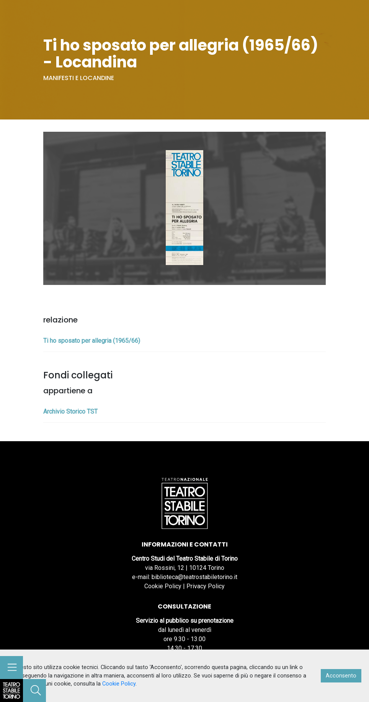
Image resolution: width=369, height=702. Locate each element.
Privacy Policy (205, 586)
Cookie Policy (162, 586)
